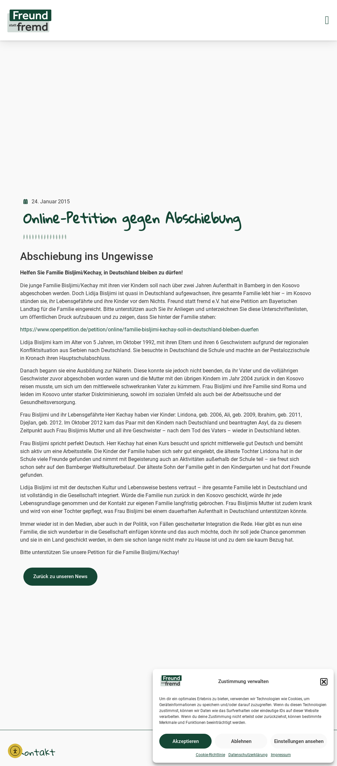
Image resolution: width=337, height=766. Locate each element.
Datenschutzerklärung (248, 755)
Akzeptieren (185, 741)
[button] (324, 681)
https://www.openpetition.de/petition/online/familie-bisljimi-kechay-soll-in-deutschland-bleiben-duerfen (139, 329)
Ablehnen (241, 741)
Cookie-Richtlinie (210, 755)
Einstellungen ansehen (299, 741)
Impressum (281, 755)
